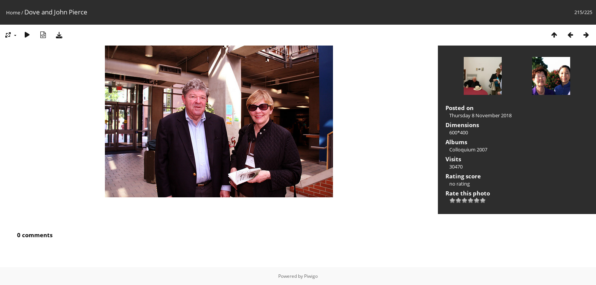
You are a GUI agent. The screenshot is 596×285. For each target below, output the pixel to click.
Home (13, 12)
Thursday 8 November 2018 (480, 115)
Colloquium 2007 (468, 149)
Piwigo (311, 276)
